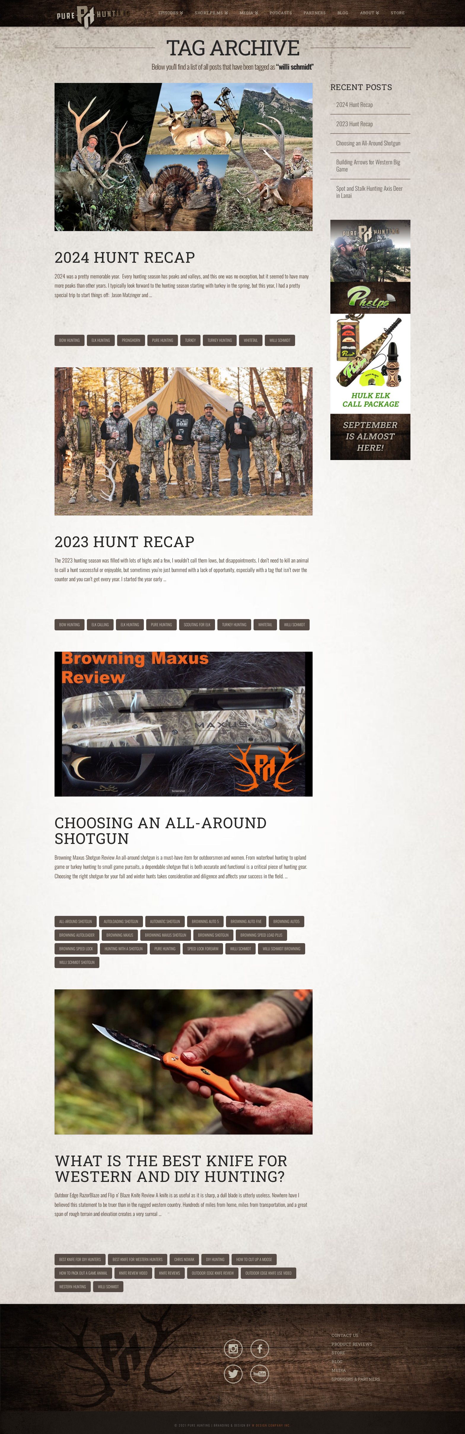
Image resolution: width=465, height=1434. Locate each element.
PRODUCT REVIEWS (352, 1344)
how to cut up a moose (254, 1259)
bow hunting (69, 340)
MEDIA (339, 1370)
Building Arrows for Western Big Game (368, 165)
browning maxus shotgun (165, 935)
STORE (338, 1353)
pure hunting (162, 340)
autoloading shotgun (121, 921)
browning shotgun (213, 935)
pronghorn (131, 340)
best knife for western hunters (138, 1259)
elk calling (100, 624)
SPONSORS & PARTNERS (356, 1379)
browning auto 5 (205, 921)
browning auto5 (286, 921)
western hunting (72, 1286)
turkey (190, 340)
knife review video (133, 1273)
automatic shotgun (165, 921)
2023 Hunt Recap (125, 541)
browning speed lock (76, 948)
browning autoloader (77, 935)
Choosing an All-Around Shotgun (161, 830)
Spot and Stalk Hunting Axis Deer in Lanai (369, 192)
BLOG (337, 1361)
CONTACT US (345, 1335)
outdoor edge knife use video (269, 1273)
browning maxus (119, 935)
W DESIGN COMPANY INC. (271, 1425)
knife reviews (169, 1273)
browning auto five (246, 921)
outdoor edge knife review (213, 1273)
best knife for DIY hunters (80, 1259)
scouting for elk (197, 624)
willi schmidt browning (281, 948)
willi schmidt (280, 340)
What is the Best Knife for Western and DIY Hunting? (171, 1168)
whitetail (251, 340)
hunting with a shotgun (124, 948)
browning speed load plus (261, 935)
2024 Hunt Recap (125, 257)
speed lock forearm (202, 948)
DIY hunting (215, 1259)
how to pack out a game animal (83, 1273)
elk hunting (101, 340)
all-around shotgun (75, 921)
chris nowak (184, 1259)
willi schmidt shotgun (77, 962)
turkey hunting (220, 340)
